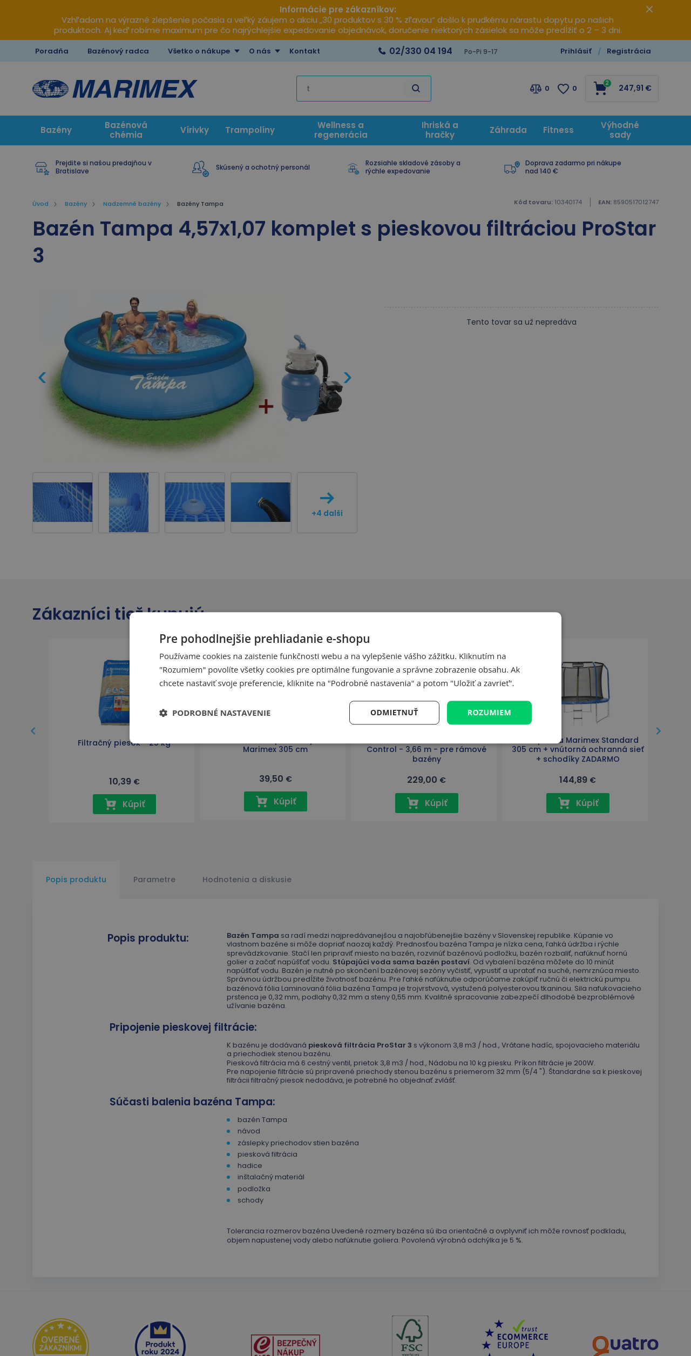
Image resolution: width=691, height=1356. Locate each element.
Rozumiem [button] (489, 712)
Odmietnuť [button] (394, 712)
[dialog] (345, 677)
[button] (214, 713)
